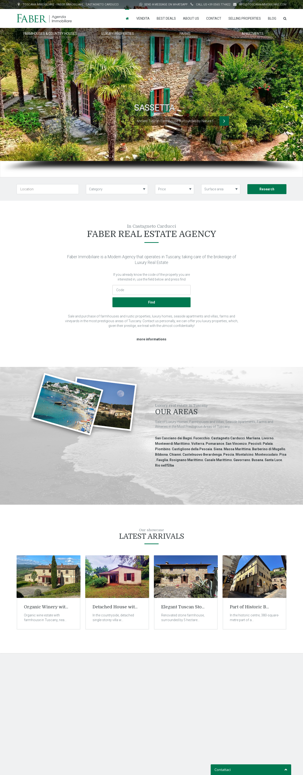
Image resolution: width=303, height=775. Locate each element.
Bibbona (161, 454)
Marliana (253, 438)
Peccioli (254, 443)
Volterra (197, 443)
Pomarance (215, 443)
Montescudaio (266, 454)
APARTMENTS (252, 36)
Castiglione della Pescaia (192, 449)
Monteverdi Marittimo (172, 443)
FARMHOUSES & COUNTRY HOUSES (50, 36)
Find (151, 302)
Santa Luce (273, 460)
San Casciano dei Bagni (173, 438)
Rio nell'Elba (164, 465)
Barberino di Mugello (268, 449)
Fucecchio (201, 438)
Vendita (143, 18)
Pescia (228, 454)
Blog (272, 18)
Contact (213, 18)
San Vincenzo (236, 443)
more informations (151, 339)
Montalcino (245, 454)
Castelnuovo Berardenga (202, 454)
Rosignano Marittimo (186, 460)
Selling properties (244, 18)
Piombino (162, 449)
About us (191, 18)
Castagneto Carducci (228, 438)
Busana (257, 460)
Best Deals (166, 18)
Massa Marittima (237, 449)
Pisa (282, 454)
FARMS (185, 36)
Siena (218, 449)
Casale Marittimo (218, 460)
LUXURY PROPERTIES (117, 36)
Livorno (268, 438)
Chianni (175, 454)
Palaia (268, 443)
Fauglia (162, 460)
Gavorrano (241, 460)
